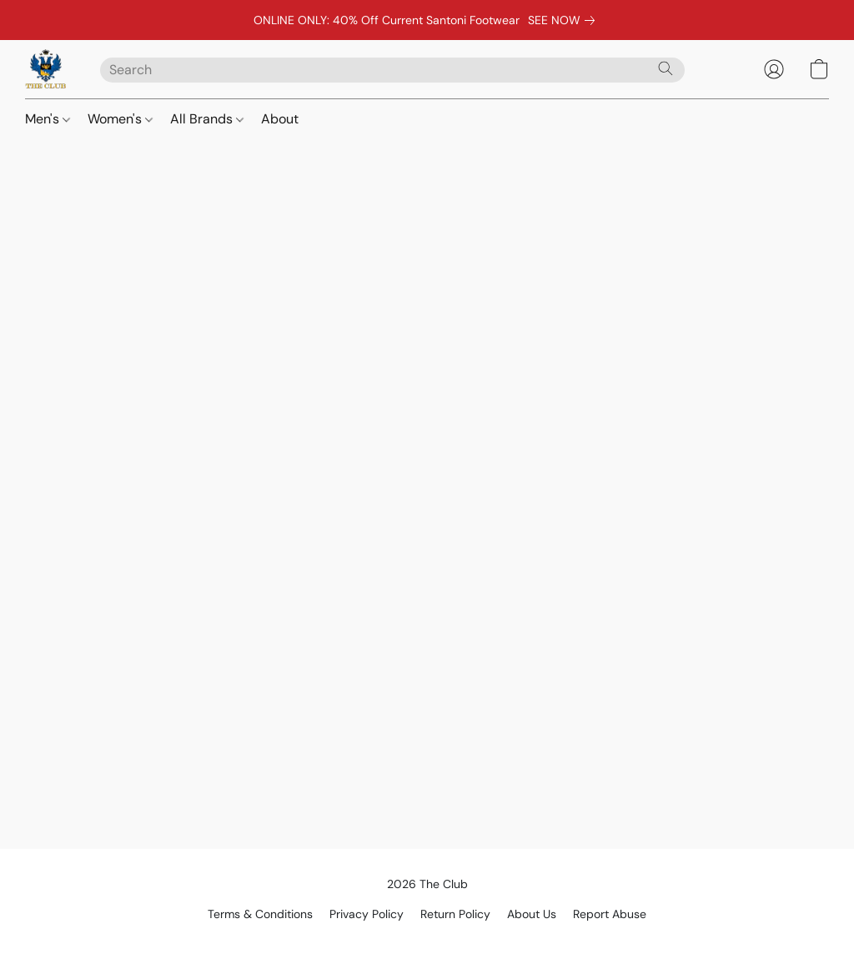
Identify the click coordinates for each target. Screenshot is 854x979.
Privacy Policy (366, 913)
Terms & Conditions (260, 913)
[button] (46, 69)
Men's (47, 119)
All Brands (207, 119)
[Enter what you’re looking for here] (393, 70)
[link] (564, 20)
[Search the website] (665, 68)
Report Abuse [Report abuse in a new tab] (609, 913)
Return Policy (455, 913)
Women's (120, 119)
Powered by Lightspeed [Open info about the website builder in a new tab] (427, 942)
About (280, 119)
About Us (531, 913)
